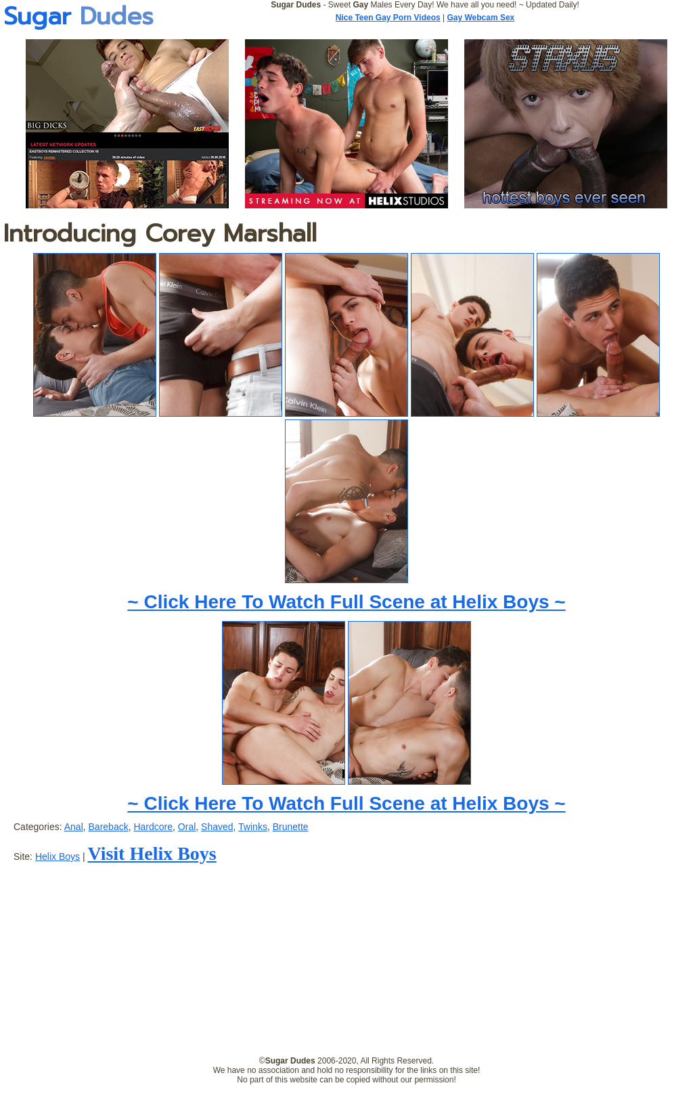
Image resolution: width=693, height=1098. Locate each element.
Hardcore (153, 826)
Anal (73, 826)
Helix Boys (57, 856)
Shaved (217, 826)
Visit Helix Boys (151, 853)
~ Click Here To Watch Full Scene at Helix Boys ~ (346, 601)
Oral (187, 826)
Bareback (109, 826)
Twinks (252, 826)
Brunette (291, 826)
